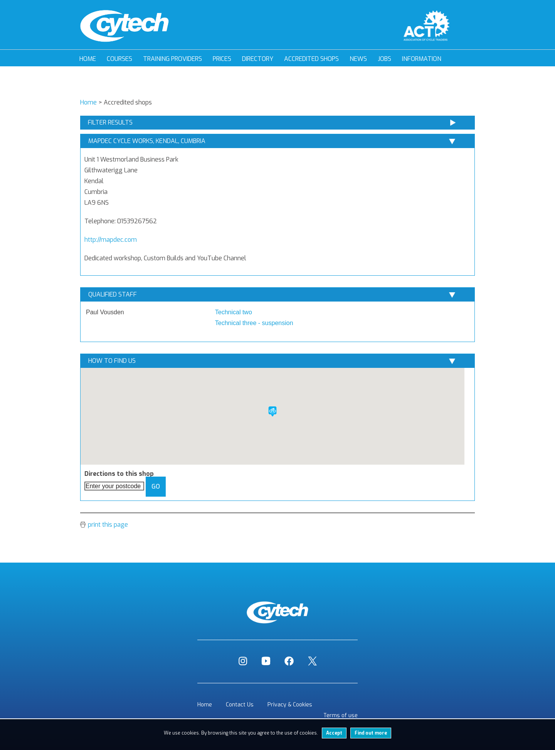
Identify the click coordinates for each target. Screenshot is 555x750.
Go (155, 486)
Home (87, 59)
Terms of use (340, 715)
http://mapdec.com (110, 240)
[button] (272, 411)
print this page (108, 525)
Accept (334, 733)
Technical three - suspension (254, 323)
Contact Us (240, 704)
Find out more (371, 733)
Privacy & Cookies (289, 704)
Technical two (233, 312)
